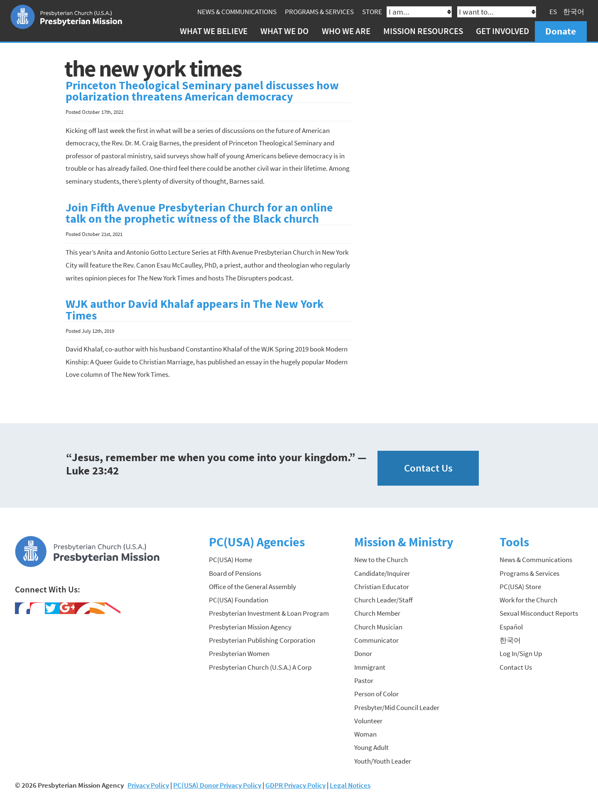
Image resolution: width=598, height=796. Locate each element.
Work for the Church (528, 599)
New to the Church (381, 559)
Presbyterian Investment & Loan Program (269, 613)
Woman (365, 734)
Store (372, 11)
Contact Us (428, 468)
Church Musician (378, 626)
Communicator (376, 640)
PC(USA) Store (520, 586)
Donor (363, 653)
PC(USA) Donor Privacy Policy (217, 785)
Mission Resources (423, 31)
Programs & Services (319, 11)
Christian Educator (381, 586)
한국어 (573, 11)
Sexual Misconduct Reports (539, 613)
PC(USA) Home (230, 559)
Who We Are (346, 31)
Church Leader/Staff (383, 599)
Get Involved (502, 31)
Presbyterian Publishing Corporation (262, 640)
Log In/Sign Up (521, 653)
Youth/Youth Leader (382, 761)
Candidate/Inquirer (382, 573)
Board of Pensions (235, 573)
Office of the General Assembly (252, 586)
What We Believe (214, 31)
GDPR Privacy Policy (295, 785)
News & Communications (237, 11)
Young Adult (371, 747)
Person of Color (376, 693)
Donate (560, 31)
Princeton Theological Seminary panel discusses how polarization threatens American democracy (202, 91)
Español (511, 626)
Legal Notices (350, 785)
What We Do (284, 31)
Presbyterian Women (239, 653)
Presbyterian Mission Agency (250, 626)
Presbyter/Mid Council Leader (396, 707)
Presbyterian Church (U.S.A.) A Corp (260, 667)
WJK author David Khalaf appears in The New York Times (195, 310)
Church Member (377, 613)
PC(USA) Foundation (238, 599)
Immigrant (369, 667)
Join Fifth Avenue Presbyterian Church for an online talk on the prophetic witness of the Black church (199, 213)
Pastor (363, 680)
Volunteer (368, 720)
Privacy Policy (148, 785)
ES (553, 11)
